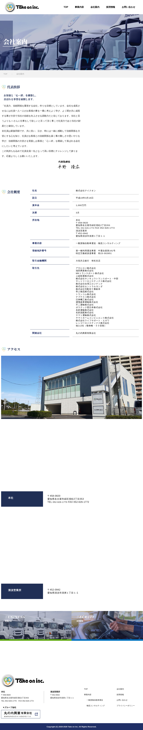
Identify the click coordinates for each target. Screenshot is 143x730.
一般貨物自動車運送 (95, 700)
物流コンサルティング (96, 705)
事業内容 (79, 7)
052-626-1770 (88, 228)
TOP (66, 7)
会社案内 (94, 7)
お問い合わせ (128, 7)
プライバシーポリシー (126, 705)
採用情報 (110, 7)
